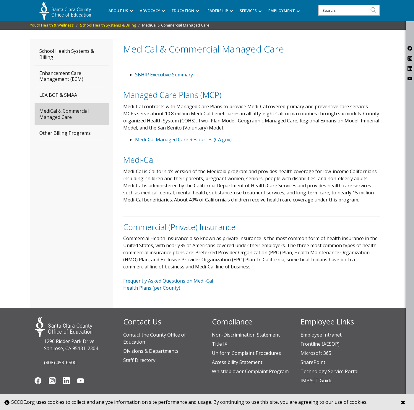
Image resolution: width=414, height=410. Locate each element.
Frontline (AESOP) (320, 344)
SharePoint (313, 362)
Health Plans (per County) (151, 288)
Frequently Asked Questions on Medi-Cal (168, 281)
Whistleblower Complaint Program (250, 371)
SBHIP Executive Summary (164, 74)
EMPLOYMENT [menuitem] (284, 10)
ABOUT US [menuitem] (120, 10)
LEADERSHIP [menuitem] (219, 10)
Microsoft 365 (316, 353)
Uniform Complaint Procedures (246, 353)
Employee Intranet (321, 335)
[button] (373, 10)
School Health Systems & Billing (108, 25)
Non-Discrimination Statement (246, 335)
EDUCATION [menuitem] (185, 10)
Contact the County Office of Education (154, 338)
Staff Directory (139, 360)
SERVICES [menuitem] (251, 10)
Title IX (219, 344)
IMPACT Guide (316, 380)
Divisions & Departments (150, 351)
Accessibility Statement (237, 362)
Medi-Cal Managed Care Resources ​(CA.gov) (183, 139)
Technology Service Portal (329, 371)
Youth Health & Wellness (52, 25)
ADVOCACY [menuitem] (152, 10)
